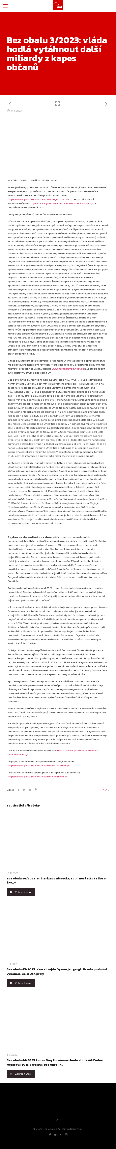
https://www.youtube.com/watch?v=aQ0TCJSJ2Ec (39, 199)
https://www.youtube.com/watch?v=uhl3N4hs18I (37, 776)
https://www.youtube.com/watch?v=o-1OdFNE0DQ (61, 203)
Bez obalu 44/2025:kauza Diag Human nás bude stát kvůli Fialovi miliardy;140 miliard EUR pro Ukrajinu (55, 1062)
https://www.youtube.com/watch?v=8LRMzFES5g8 (39, 765)
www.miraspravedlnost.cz (68, 369)
